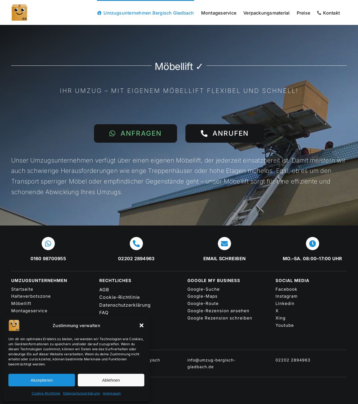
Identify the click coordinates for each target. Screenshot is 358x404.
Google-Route (203, 303)
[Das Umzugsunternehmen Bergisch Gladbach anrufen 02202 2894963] (224, 133)
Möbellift (21, 303)
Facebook (286, 289)
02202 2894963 (292, 360)
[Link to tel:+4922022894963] (136, 243)
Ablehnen (111, 380)
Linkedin (285, 303)
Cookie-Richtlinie (46, 393)
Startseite (22, 289)
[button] (141, 325)
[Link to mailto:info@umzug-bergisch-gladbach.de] (224, 243)
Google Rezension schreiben (219, 318)
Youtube (284, 325)
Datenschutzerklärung (81, 393)
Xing (280, 318)
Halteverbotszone (31, 296)
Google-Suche (203, 289)
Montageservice (29, 310)
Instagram (286, 296)
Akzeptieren (41, 380)
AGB (104, 289)
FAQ (104, 312)
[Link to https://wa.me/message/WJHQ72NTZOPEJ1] (48, 243)
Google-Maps (202, 296)
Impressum (112, 393)
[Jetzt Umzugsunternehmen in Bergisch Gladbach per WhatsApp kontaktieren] (135, 133)
